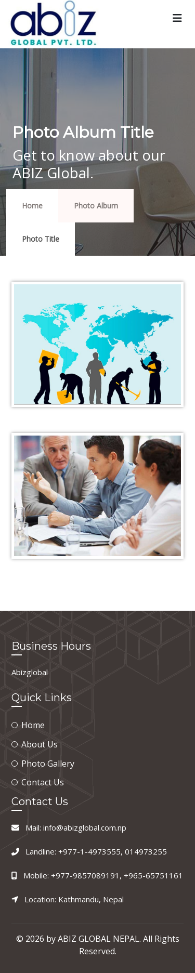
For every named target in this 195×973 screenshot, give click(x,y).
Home (32, 206)
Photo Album (96, 206)
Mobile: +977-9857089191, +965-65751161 (103, 875)
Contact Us (42, 782)
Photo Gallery (47, 763)
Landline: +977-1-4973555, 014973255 (96, 851)
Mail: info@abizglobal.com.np (75, 827)
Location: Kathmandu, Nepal (74, 899)
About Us (39, 744)
